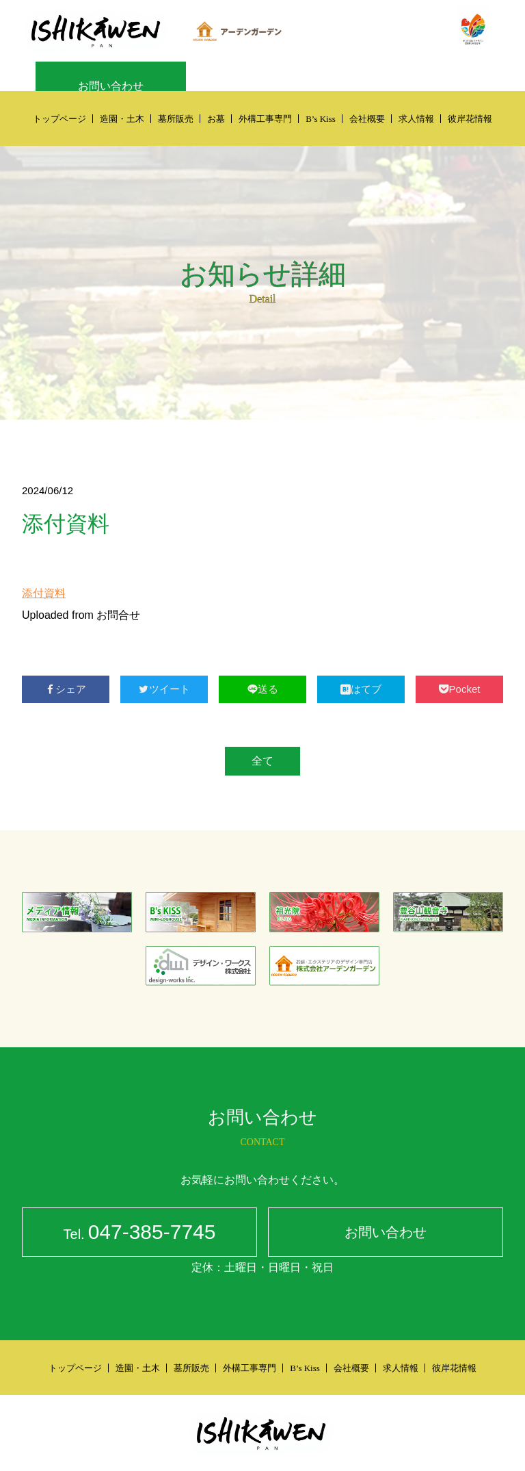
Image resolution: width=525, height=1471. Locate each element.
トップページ (59, 118)
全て (262, 761)
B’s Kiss (321, 118)
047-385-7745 (140, 1234)
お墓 (216, 118)
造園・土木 (122, 118)
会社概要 (367, 118)
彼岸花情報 (470, 118)
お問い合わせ (111, 86)
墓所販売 (175, 118)
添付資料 (44, 593)
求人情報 (416, 118)
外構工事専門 (265, 118)
